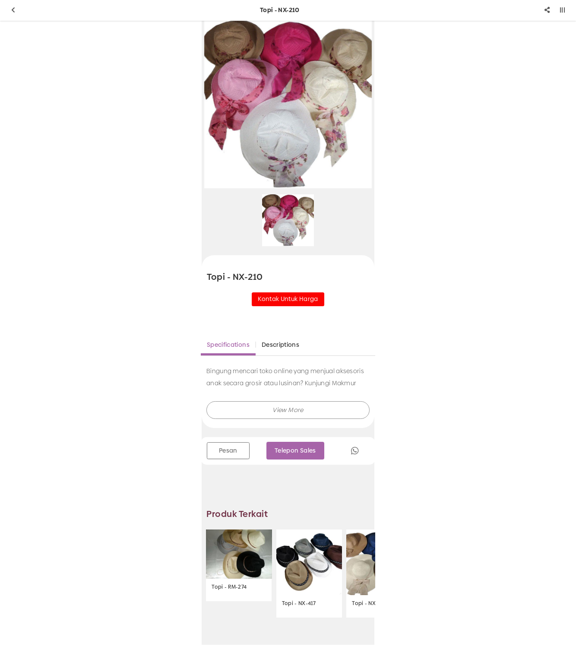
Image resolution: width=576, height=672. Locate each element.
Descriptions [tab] (280, 344)
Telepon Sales (295, 450)
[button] (288, 410)
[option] (288, 104)
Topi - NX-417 (299, 603)
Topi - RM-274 (229, 586)
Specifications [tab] (228, 344)
